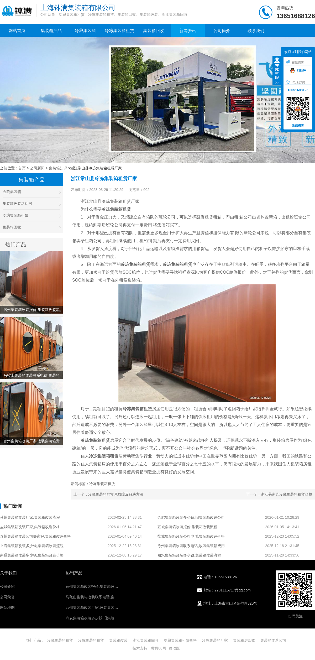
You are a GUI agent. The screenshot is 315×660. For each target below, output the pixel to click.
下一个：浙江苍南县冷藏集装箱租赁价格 (279, 494)
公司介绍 (7, 586)
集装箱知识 (58, 168)
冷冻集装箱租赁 (119, 30)
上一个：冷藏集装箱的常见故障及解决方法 (108, 494)
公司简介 (221, 30)
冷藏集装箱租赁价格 (180, 640)
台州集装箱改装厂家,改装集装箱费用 (95, 607)
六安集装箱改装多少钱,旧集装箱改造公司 (99, 618)
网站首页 (17, 30)
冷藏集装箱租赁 (60, 640)
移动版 (174, 648)
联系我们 (256, 30)
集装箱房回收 (244, 640)
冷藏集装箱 (85, 30)
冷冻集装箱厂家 (215, 640)
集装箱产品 (51, 30)
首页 (22, 168)
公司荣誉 (7, 597)
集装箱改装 (118, 640)
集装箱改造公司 (273, 640)
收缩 (276, 71)
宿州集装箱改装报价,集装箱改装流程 (95, 586)
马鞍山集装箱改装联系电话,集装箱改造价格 (101, 597)
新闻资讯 (187, 30)
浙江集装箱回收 (146, 640)
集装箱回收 (153, 30)
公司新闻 (37, 168)
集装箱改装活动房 (31, 203)
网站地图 (7, 607)
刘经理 (298, 70)
